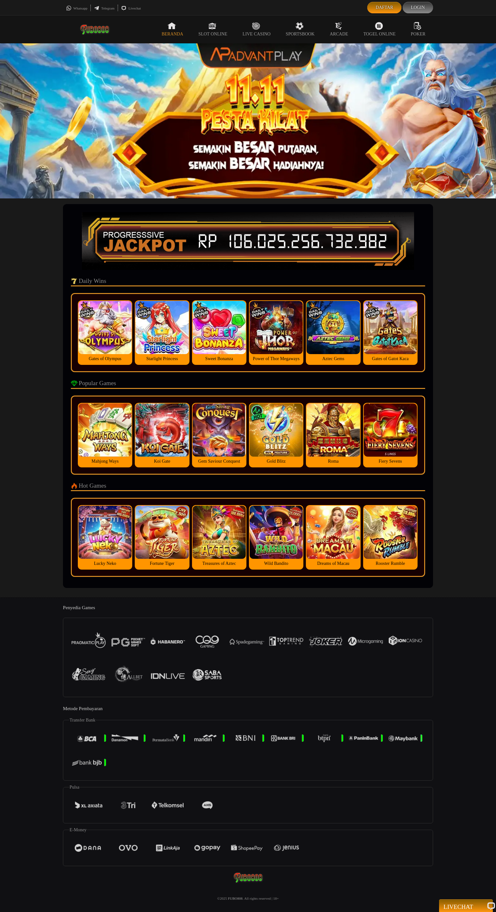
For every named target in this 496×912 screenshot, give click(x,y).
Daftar (384, 7)
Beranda (172, 29)
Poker (418, 29)
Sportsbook (300, 29)
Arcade (339, 29)
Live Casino (257, 29)
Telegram (104, 8)
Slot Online (212, 29)
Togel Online (379, 29)
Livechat (131, 8)
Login (418, 7)
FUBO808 (235, 898)
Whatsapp (76, 8)
